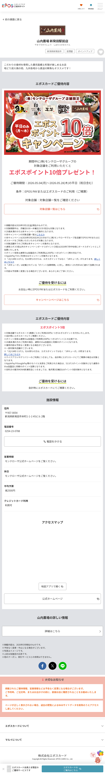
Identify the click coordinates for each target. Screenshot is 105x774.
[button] (57, 768)
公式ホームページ (71, 598)
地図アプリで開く (52, 586)
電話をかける (52, 441)
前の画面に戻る (12, 19)
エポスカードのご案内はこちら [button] (72, 769)
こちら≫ (41, 234)
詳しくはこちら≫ (12, 354)
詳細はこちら (73, 631)
